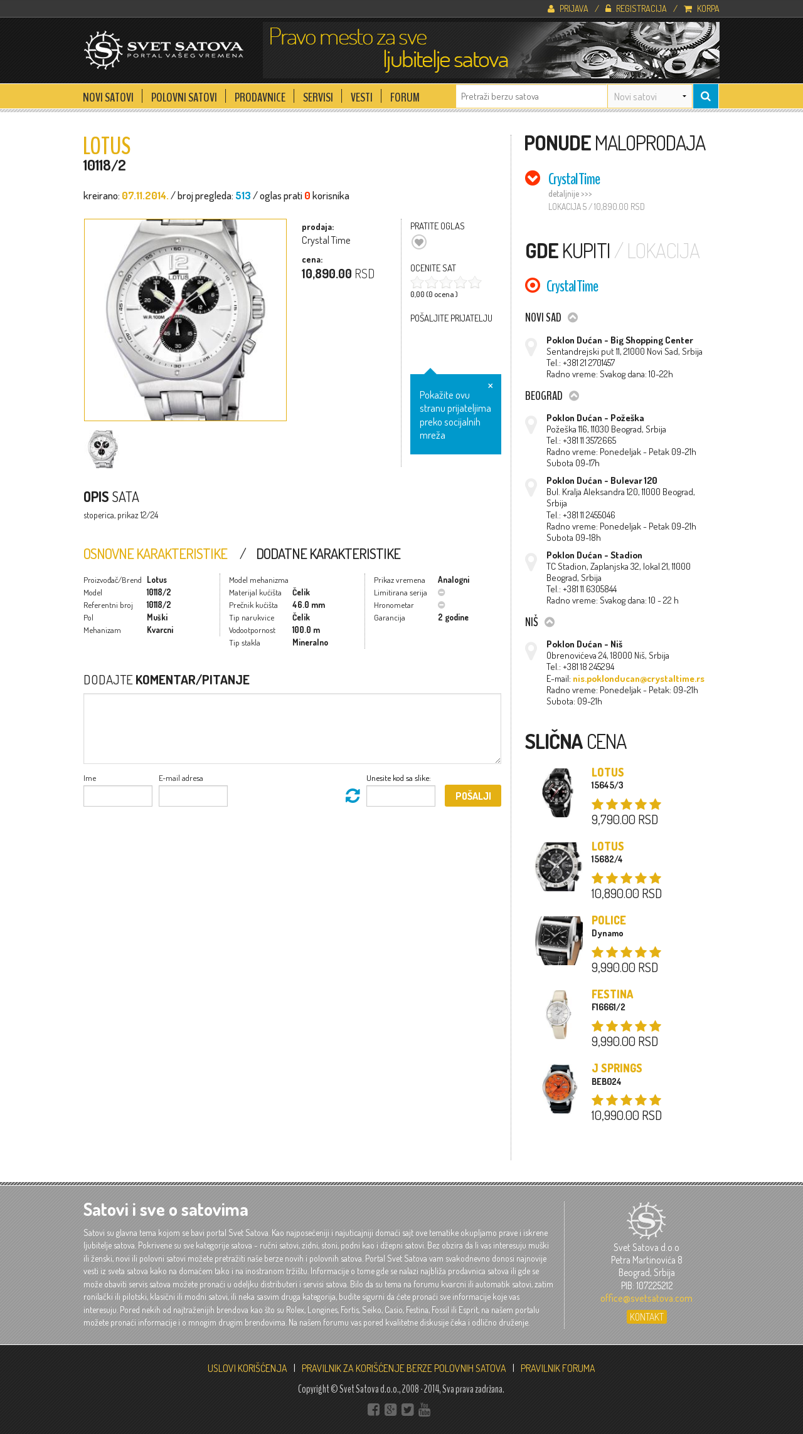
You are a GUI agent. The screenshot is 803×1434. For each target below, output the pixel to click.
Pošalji (473, 796)
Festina (612, 994)
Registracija (636, 8)
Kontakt (647, 1317)
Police (609, 920)
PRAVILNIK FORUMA (558, 1368)
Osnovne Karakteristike (155, 553)
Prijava (568, 8)
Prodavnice (260, 94)
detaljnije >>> (570, 193)
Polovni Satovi (184, 94)
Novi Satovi (108, 94)
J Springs (617, 1068)
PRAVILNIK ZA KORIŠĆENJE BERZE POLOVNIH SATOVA (404, 1368)
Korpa (702, 8)
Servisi (318, 94)
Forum (405, 94)
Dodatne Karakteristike (328, 553)
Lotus (608, 772)
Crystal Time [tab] (574, 179)
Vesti (362, 94)
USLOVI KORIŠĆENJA (247, 1368)
